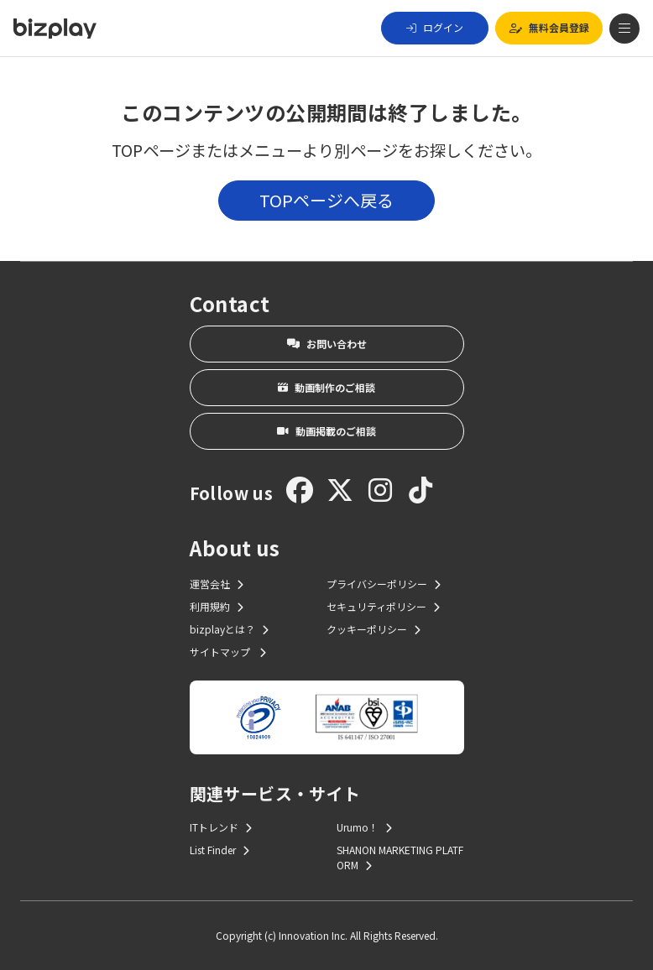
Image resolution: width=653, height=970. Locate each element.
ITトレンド (221, 827)
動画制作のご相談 (326, 387)
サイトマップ (228, 651)
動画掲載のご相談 (326, 431)
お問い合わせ (327, 343)
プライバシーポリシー (383, 583)
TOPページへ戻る (326, 200)
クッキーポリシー (373, 629)
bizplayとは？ (229, 629)
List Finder (219, 849)
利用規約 (216, 606)
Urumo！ (364, 827)
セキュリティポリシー (383, 606)
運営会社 (216, 583)
